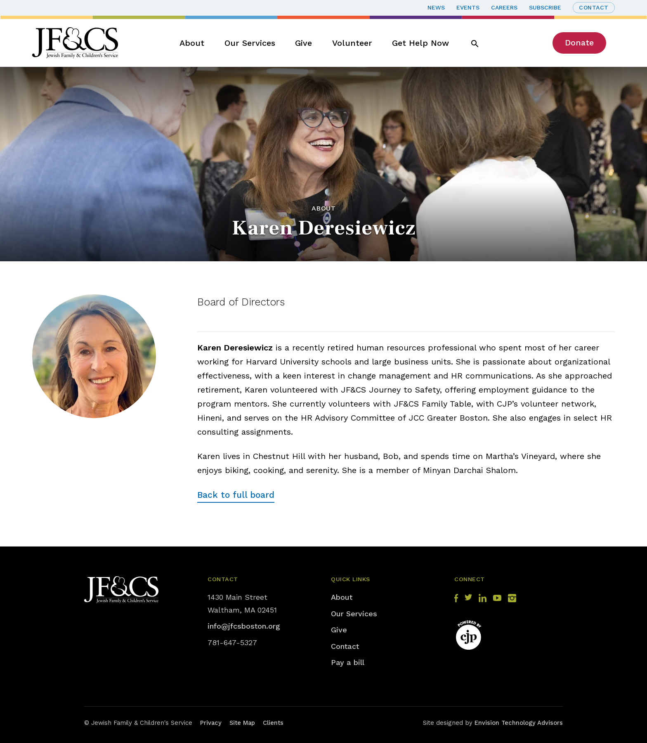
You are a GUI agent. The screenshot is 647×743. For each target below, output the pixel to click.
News (436, 7)
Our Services (249, 43)
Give (303, 43)
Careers (504, 7)
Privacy (211, 722)
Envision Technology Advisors (519, 722)
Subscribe (545, 7)
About (191, 43)
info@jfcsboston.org (244, 626)
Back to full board (235, 495)
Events (467, 7)
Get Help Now (420, 43)
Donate (579, 42)
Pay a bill (347, 662)
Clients (273, 722)
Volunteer (352, 43)
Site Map (242, 722)
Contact (594, 7)
